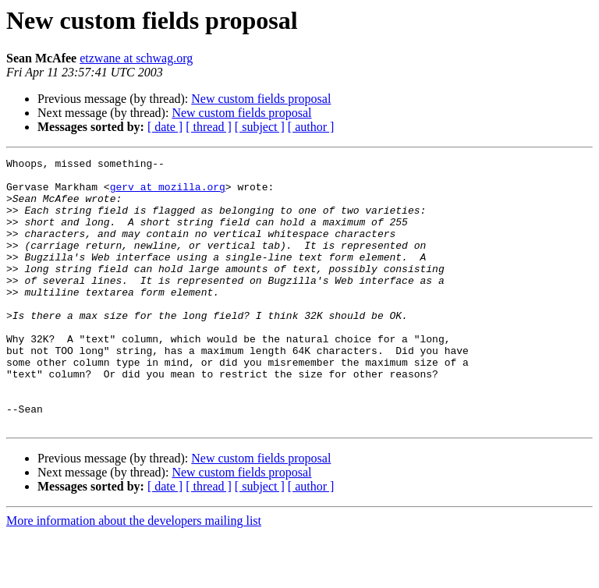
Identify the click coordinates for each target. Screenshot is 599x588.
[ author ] (311, 126)
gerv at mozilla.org (167, 193)
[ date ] (165, 126)
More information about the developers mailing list (133, 574)
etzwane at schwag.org (136, 58)
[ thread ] (209, 126)
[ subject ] (260, 126)
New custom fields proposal (261, 98)
